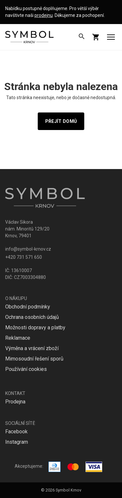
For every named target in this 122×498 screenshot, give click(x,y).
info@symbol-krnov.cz (28, 249)
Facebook (16, 431)
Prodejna (15, 402)
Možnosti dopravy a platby (35, 327)
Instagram (16, 442)
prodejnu (43, 15)
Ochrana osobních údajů (32, 317)
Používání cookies (26, 369)
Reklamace (17, 338)
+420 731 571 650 (23, 257)
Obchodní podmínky (27, 307)
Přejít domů (61, 121)
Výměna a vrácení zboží (32, 348)
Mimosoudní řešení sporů (34, 359)
